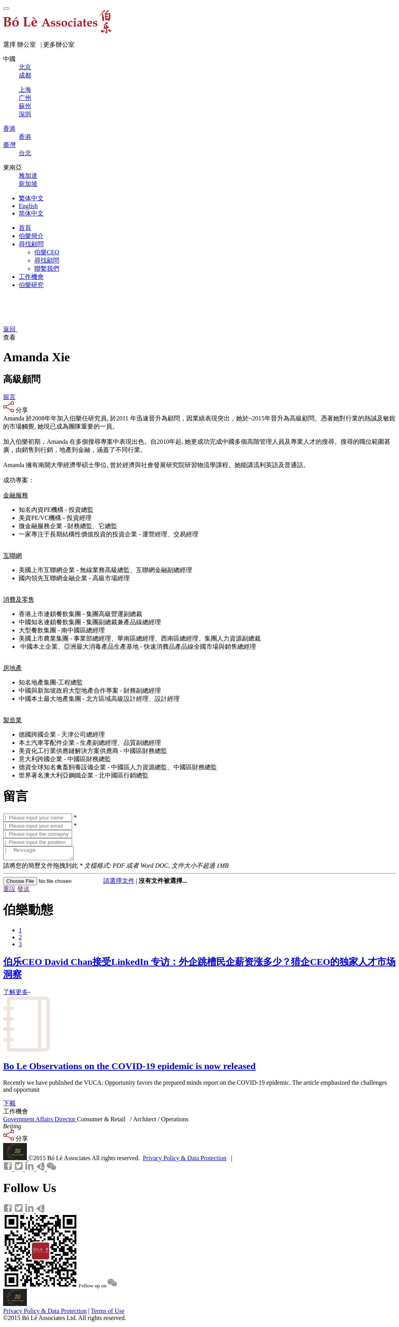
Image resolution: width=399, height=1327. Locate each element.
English (28, 206)
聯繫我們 (46, 268)
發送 (23, 891)
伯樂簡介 (31, 236)
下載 (9, 1105)
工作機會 (31, 276)
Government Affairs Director (40, 1121)
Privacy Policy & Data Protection (184, 1160)
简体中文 (31, 213)
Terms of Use (107, 1313)
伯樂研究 (31, 285)
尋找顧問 (46, 260)
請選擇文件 (118, 883)
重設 (9, 891)
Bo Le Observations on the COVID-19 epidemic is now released (129, 1068)
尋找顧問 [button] (31, 244)
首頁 (25, 227)
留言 (9, 397)
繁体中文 (31, 198)
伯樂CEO (46, 252)
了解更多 (15, 994)
